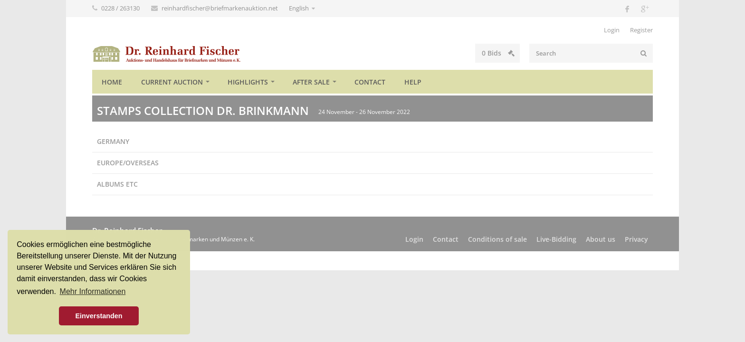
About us (600, 239)
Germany (113, 141)
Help (412, 81)
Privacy (636, 239)
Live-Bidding (556, 239)
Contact (369, 81)
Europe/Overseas (128, 162)
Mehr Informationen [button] (93, 291)
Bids (498, 52)
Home (112, 81)
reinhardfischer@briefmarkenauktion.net (220, 8)
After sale (311, 81)
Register (641, 30)
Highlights (248, 81)
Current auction (172, 81)
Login (612, 30)
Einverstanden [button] (98, 316)
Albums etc (117, 184)
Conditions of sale (497, 239)
